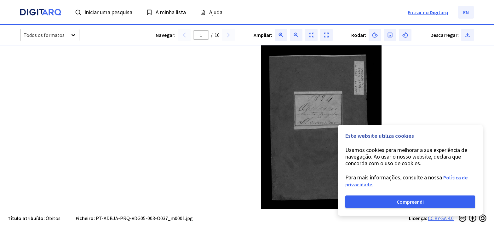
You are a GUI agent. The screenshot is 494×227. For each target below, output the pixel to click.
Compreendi (410, 202)
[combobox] (24, 35)
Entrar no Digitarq (428, 12)
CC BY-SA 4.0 (441, 218)
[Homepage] (40, 13)
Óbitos (53, 218)
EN (466, 12)
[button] (37, 69)
